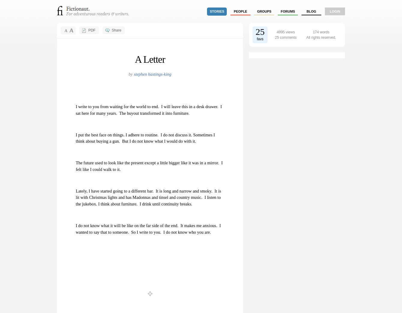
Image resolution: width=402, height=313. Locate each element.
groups (264, 11)
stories (217, 11)
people (240, 11)
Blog (311, 11)
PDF (91, 30)
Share (116, 30)
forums (288, 11)
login (335, 11)
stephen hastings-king (152, 74)
